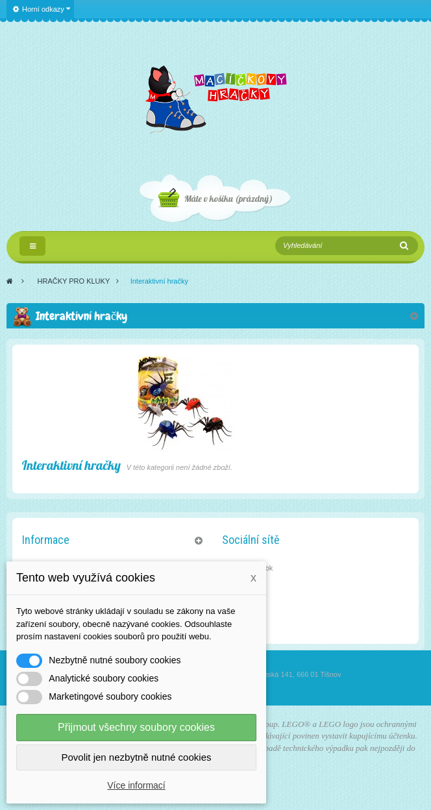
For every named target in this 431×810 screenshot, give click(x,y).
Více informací (136, 785)
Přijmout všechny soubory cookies (136, 727)
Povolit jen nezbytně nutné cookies (137, 757)
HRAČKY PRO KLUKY (74, 281)
